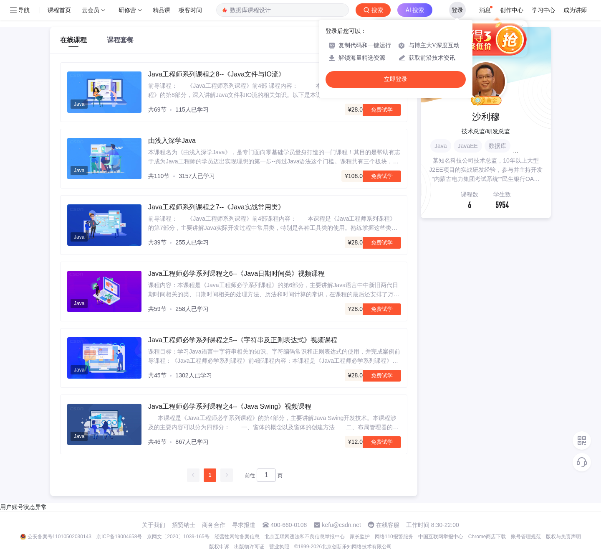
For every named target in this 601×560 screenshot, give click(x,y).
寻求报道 (243, 525)
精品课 (161, 10)
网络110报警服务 (394, 537)
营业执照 (279, 547)
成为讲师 (575, 10)
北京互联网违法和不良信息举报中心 (305, 537)
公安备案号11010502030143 (59, 537)
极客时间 (190, 10)
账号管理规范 (526, 537)
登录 (457, 10)
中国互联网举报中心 (440, 537)
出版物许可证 (249, 547)
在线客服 (387, 525)
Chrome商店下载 (487, 537)
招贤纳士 (183, 525)
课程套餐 (120, 39)
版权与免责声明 (563, 537)
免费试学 (382, 110)
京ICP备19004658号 (119, 537)
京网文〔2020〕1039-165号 (178, 537)
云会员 (90, 10)
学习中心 (543, 10)
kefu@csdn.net (341, 525)
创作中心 (511, 10)
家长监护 (360, 537)
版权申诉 (219, 547)
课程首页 (59, 10)
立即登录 (395, 79)
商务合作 (213, 525)
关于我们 (153, 525)
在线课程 (73, 39)
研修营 (127, 10)
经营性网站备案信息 (237, 537)
